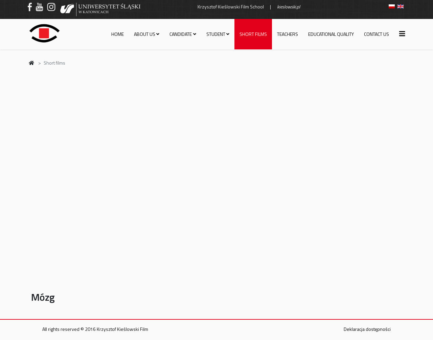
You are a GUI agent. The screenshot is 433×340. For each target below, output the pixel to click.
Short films (253, 34)
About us (144, 34)
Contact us (376, 34)
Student (215, 34)
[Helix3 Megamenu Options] (402, 33)
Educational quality (331, 34)
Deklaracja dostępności (367, 329)
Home (117, 34)
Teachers (287, 34)
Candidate (180, 34)
